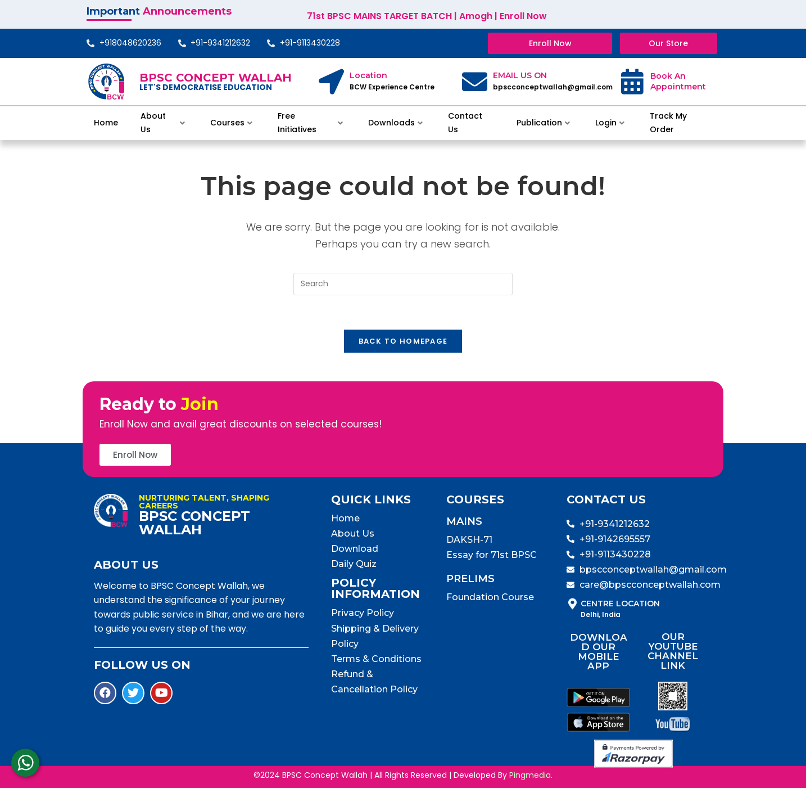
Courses (231, 122)
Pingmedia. (531, 775)
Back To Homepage (403, 341)
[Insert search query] (403, 284)
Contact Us (465, 122)
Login (609, 122)
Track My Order (668, 122)
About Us (163, 122)
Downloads (395, 122)
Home (106, 122)
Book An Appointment (678, 81)
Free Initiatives (310, 122)
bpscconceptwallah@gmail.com (553, 87)
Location (368, 75)
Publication (543, 122)
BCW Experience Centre (392, 87)
